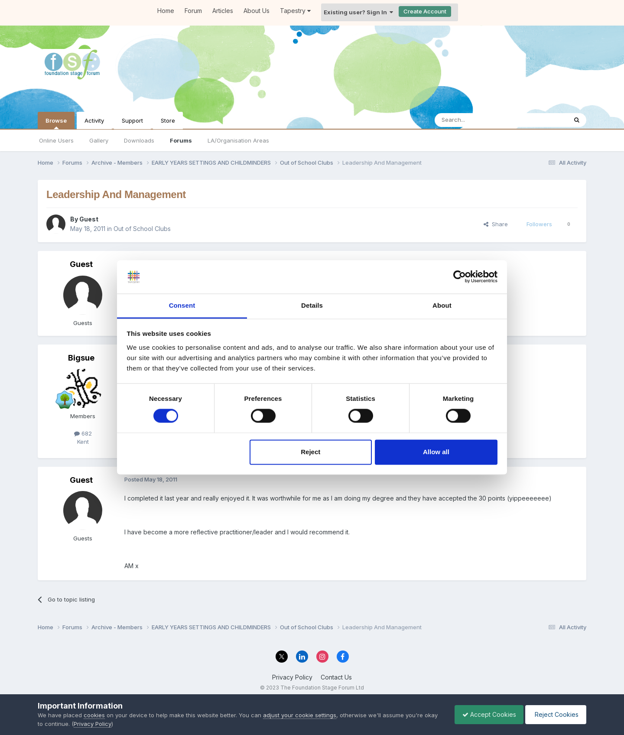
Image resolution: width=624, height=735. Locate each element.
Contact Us (336, 677)
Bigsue (81, 357)
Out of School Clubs (142, 228)
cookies (94, 715)
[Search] (479, 120)
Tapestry (295, 10)
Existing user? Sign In (358, 12)
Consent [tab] (182, 305)
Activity (94, 120)
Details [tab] (312, 305)
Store (168, 120)
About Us (257, 10)
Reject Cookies (554, 714)
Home (165, 10)
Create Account (424, 11)
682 (83, 433)
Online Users (56, 140)
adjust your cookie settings (299, 715)
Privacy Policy (292, 677)
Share (496, 224)
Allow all (436, 451)
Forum (193, 10)
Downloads (139, 140)
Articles (222, 10)
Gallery (98, 140)
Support (132, 120)
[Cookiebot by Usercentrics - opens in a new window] (459, 276)
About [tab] (442, 305)
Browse (56, 123)
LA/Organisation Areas (238, 140)
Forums (181, 140)
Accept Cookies (485, 714)
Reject (310, 451)
